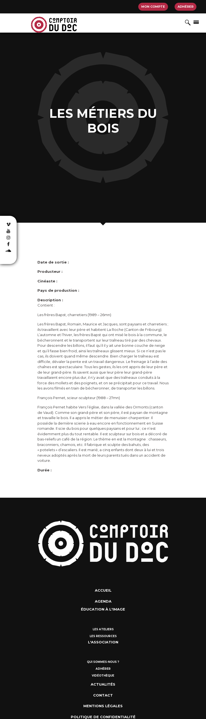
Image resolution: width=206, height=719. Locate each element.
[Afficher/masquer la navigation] (196, 22)
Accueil (103, 590)
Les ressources (103, 636)
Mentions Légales (103, 706)
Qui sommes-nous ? (103, 662)
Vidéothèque (103, 675)
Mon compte (153, 6)
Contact (103, 695)
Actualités (103, 684)
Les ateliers (103, 629)
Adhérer (185, 6)
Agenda (103, 601)
